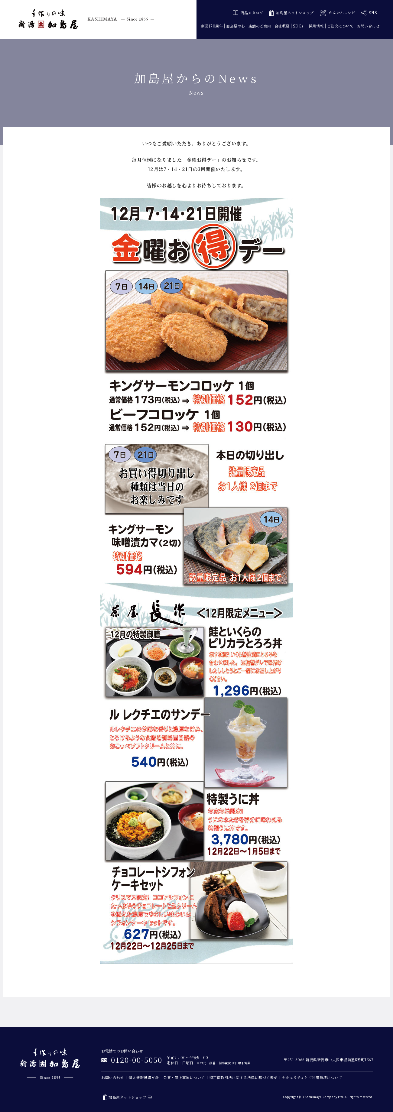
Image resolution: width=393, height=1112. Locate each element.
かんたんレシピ (337, 13)
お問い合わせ (368, 25)
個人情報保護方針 (143, 1077)
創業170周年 (212, 25)
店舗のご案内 (259, 25)
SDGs (298, 25)
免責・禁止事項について (184, 1077)
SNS (369, 12)
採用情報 (316, 25)
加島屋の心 (235, 25)
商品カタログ (248, 12)
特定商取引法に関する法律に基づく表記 (243, 1077)
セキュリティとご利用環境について (312, 1077)
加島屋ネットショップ (291, 13)
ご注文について (340, 25)
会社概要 (282, 25)
